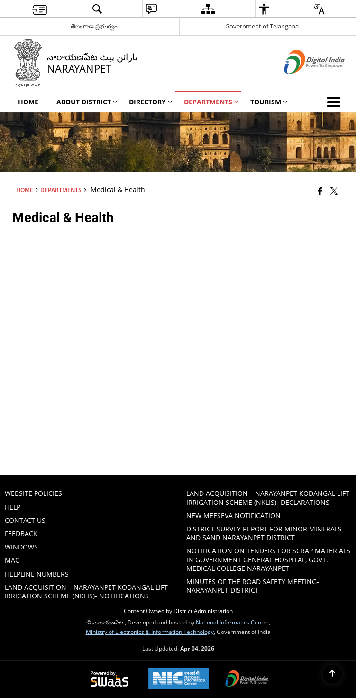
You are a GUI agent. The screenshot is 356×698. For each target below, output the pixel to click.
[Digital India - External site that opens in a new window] (302, 81)
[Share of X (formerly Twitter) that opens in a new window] (334, 191)
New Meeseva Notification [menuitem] (233, 515)
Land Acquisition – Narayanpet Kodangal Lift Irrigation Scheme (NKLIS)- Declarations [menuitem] (267, 497)
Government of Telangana (262, 26)
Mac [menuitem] (12, 560)
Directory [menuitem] (151, 101)
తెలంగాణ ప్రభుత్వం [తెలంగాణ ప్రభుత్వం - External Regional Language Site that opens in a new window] (94, 26)
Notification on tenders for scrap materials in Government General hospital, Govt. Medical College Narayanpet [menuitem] (268, 559)
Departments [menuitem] (211, 101)
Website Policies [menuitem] (33, 493)
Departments (61, 190)
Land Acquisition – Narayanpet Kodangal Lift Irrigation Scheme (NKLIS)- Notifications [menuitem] (86, 591)
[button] (335, 101)
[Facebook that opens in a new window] (320, 191)
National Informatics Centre (232, 622)
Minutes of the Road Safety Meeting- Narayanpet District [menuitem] (252, 586)
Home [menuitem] (28, 101)
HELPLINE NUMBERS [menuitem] (37, 573)
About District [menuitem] (87, 101)
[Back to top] (332, 674)
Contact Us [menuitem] (25, 520)
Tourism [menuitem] (269, 101)
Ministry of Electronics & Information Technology (150, 631)
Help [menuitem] (12, 507)
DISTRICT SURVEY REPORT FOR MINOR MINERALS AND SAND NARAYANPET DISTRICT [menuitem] (264, 533)
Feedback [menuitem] (21, 533)
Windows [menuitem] (21, 546)
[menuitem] (39, 9)
